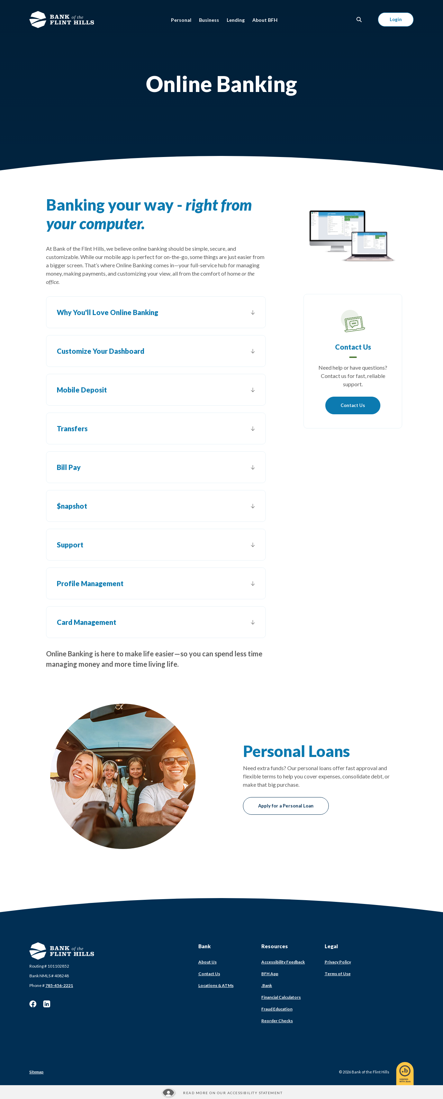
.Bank (266, 985)
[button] (156, 312)
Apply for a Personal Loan (286, 806)
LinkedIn (46, 1003)
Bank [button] (204, 946)
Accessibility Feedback (283, 961)
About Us (207, 961)
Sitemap (36, 1072)
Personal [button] (181, 20)
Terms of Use (338, 973)
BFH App (269, 973)
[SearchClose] (359, 19)
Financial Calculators (281, 997)
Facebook (32, 1003)
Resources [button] (274, 946)
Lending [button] (236, 20)
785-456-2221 (59, 985)
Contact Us (353, 405)
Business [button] (209, 20)
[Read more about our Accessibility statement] (221, 1093)
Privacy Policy (338, 961)
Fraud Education (276, 1009)
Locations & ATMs (216, 985)
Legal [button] (331, 946)
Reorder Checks (277, 1020)
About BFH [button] (265, 20)
